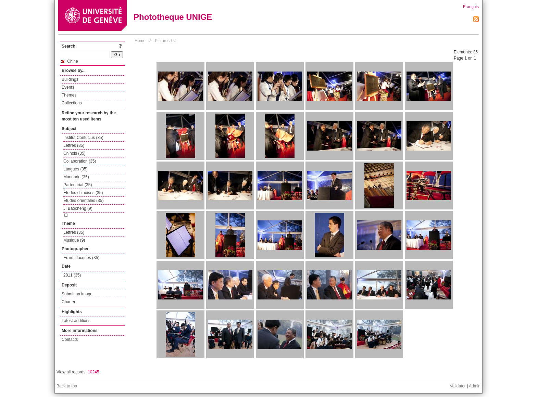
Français (471, 6)
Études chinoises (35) (83, 192)
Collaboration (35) (79, 161)
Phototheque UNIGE (173, 17)
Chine (69, 61)
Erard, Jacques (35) (81, 257)
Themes (69, 95)
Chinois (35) (74, 153)
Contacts (70, 339)
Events (68, 87)
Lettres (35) (73, 145)
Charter (68, 301)
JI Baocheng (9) (77, 208)
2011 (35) (72, 275)
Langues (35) (75, 169)
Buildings (70, 79)
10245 (93, 372)
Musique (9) (74, 240)
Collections (72, 103)
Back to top (67, 386)
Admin (474, 386)
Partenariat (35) (77, 184)
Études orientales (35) (83, 200)
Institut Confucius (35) (83, 137)
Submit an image (77, 294)
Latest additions (76, 320)
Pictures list (165, 40)
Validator (457, 386)
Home (140, 40)
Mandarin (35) (76, 177)
